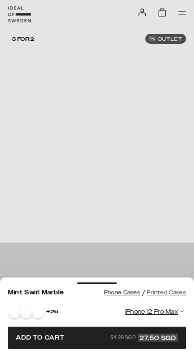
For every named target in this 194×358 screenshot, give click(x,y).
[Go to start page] (19, 14)
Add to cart (97, 338)
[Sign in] (142, 12)
